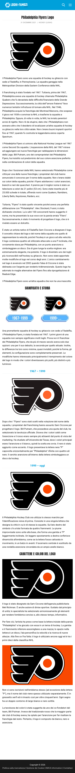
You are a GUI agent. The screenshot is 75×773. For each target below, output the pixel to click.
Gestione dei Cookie (35, 768)
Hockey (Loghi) (45, 22)
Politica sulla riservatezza (13, 768)
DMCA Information (54, 768)
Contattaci (68, 768)
